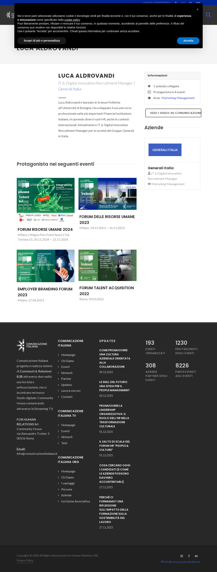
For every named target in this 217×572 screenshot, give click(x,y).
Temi (64, 443)
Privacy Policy (25, 560)
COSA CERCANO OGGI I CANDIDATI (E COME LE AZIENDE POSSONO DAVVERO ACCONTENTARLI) (114, 473)
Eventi (65, 366)
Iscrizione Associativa (75, 501)
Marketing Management (178, 98)
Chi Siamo (67, 361)
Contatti (66, 396)
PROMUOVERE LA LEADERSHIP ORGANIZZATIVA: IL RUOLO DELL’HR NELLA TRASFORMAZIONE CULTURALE (114, 416)
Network (67, 373)
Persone (66, 489)
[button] (197, 9)
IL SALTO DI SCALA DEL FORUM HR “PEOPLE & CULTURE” (114, 446)
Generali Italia (69, 88)
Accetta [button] (188, 40)
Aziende (66, 495)
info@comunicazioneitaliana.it (180, 561)
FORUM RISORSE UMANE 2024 (45, 229)
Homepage (68, 354)
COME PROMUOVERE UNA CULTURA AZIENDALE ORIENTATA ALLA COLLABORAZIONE (114, 358)
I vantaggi (68, 483)
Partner (66, 378)
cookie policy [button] (72, 19)
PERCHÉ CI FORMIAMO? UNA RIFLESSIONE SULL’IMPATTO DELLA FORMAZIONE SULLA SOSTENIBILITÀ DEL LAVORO (113, 509)
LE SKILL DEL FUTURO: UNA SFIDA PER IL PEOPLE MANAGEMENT (114, 386)
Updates (66, 384)
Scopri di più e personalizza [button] (42, 40)
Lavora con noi (70, 390)
